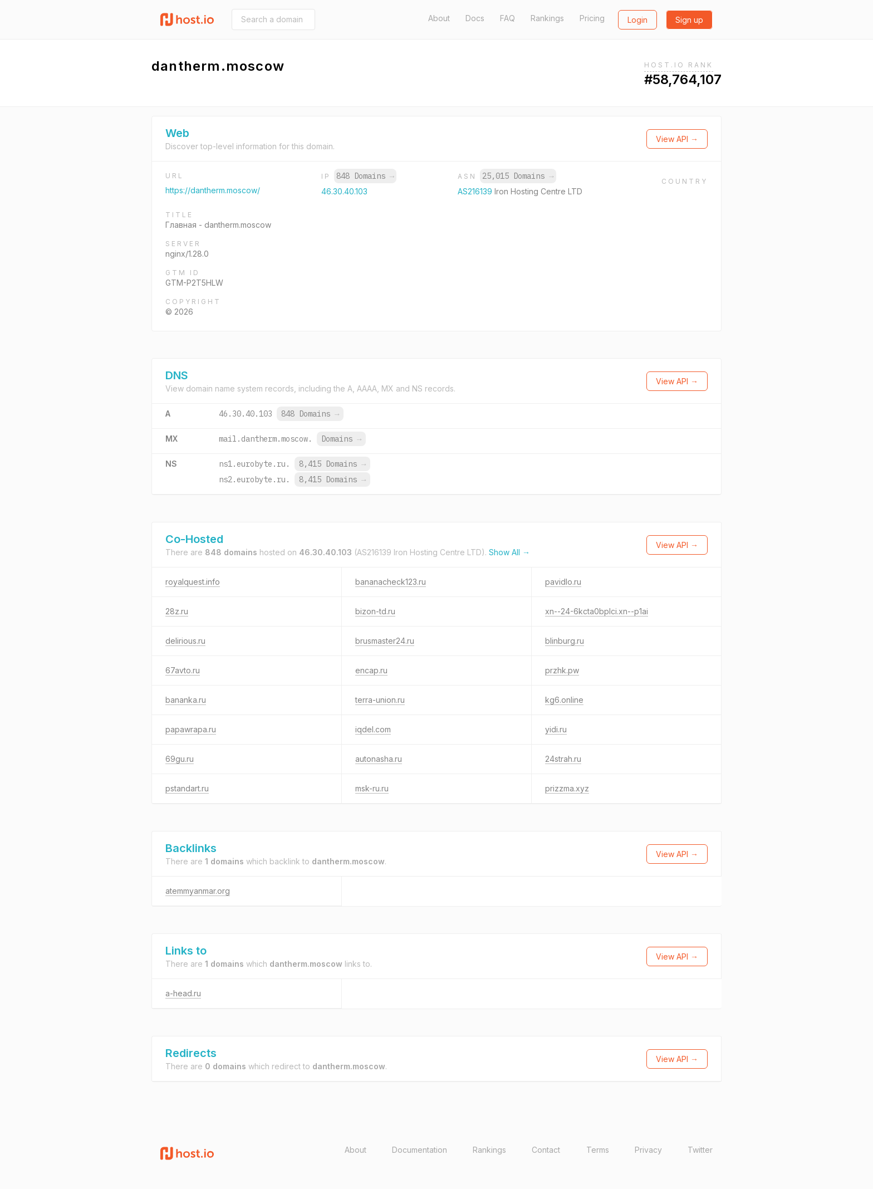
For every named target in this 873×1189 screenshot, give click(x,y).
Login (637, 20)
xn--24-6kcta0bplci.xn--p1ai (596, 611)
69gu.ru (179, 759)
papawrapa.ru (190, 729)
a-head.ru (183, 993)
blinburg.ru (564, 640)
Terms (597, 1149)
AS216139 (476, 191)
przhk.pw (562, 670)
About (439, 18)
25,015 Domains (517, 176)
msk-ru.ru (372, 788)
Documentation (419, 1149)
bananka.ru (185, 699)
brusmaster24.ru (384, 640)
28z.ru (176, 611)
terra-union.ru (380, 699)
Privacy (648, 1149)
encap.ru (371, 670)
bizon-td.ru (375, 611)
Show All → (509, 552)
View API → (677, 139)
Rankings (547, 18)
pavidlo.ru (563, 581)
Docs (474, 18)
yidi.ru (556, 729)
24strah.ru (563, 759)
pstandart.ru (187, 788)
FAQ (507, 18)
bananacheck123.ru (390, 581)
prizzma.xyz (567, 788)
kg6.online (564, 699)
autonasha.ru (378, 759)
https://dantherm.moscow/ (212, 190)
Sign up (689, 20)
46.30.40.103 (344, 191)
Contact (546, 1149)
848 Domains (365, 176)
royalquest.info (192, 581)
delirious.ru (185, 640)
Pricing (592, 18)
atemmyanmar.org (197, 891)
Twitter (700, 1149)
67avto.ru (182, 670)
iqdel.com (373, 729)
